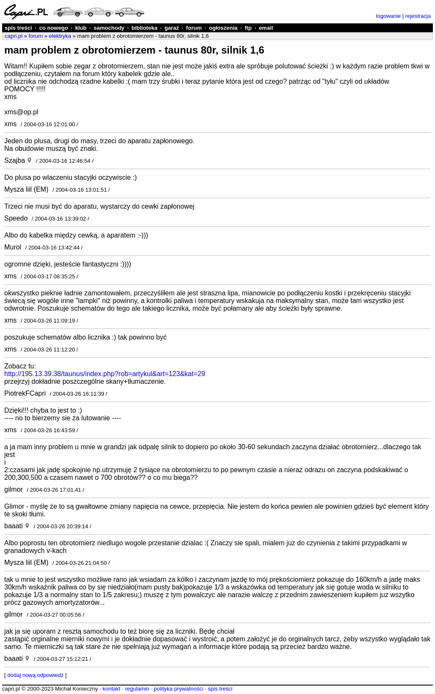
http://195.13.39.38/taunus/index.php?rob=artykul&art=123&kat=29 (104, 373)
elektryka (60, 36)
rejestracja (418, 16)
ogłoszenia (223, 28)
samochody (109, 28)
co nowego (53, 28)
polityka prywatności (178, 689)
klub (81, 28)
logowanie (388, 16)
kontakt (111, 689)
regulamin (137, 689)
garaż (171, 28)
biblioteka (145, 28)
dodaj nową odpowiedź (35, 675)
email (266, 28)
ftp (248, 28)
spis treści (18, 28)
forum (194, 28)
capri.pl (14, 36)
